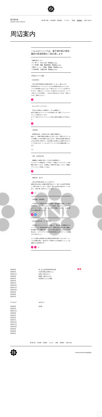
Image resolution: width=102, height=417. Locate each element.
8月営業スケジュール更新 (45, 278)
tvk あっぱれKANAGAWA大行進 (47, 269)
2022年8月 (13, 294)
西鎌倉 (50, 67)
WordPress (88, 352)
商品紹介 (59, 20)
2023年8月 (13, 276)
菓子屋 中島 (45, 20)
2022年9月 (13, 292)
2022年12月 (13, 285)
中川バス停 (43, 62)
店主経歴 (52, 20)
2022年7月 (13, 296)
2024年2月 (13, 271)
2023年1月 (13, 283)
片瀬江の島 (43, 69)
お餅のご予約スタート (44, 274)
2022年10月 (13, 289)
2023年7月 (13, 278)
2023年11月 (13, 274)
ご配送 (73, 20)
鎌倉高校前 (47, 65)
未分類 (40, 306)
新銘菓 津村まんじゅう (45, 276)
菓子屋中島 (14, 19)
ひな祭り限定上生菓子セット (46, 271)
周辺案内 (79, 20)
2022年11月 (13, 287)
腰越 (41, 65)
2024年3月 (13, 269)
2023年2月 (13, 280)
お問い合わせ (88, 20)
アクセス (66, 20)
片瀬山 (45, 67)
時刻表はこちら (52, 62)
